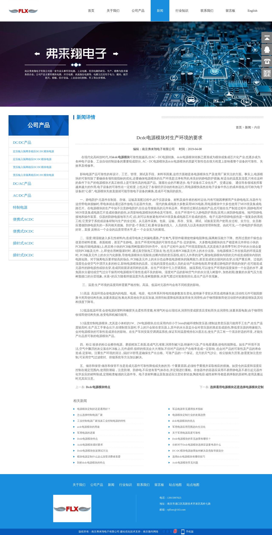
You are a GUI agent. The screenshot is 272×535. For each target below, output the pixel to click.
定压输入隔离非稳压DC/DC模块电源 (33, 151)
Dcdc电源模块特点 (98, 387)
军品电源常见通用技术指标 (187, 408)
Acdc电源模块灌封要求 (90, 444)
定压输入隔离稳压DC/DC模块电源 (32, 159)
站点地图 (175, 484)
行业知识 (182, 10)
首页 (91, 10)
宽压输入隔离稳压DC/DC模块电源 (32, 167)
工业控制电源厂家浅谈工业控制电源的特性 (101, 420)
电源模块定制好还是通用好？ (93, 408)
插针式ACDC (23, 243)
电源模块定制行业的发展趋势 (188, 414)
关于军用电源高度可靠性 (186, 432)
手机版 (190, 531)
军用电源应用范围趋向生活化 (188, 426)
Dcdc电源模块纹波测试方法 (92, 450)
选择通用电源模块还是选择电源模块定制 (237, 387)
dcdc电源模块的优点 (183, 420)
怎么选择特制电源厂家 (90, 414)
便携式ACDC (23, 219)
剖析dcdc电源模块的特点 (91, 462)
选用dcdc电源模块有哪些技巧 (188, 456)
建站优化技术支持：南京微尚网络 (139, 531)
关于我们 (113, 10)
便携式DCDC (23, 231)
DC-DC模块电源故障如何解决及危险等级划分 (198, 450)
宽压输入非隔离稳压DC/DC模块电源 (33, 175)
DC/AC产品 (22, 184)
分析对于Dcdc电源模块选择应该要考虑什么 (196, 444)
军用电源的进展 (86, 432)
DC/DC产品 (22, 143)
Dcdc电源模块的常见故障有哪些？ (191, 438)
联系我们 (207, 10)
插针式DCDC (23, 255)
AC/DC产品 (22, 196)
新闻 (160, 10)
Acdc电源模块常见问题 (185, 462)
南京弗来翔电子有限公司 (158, 149)
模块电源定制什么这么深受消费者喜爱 (98, 456)
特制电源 (20, 207)
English (252, 10)
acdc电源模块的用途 (88, 426)
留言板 (230, 10)
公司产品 (138, 10)
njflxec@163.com (176, 509)
